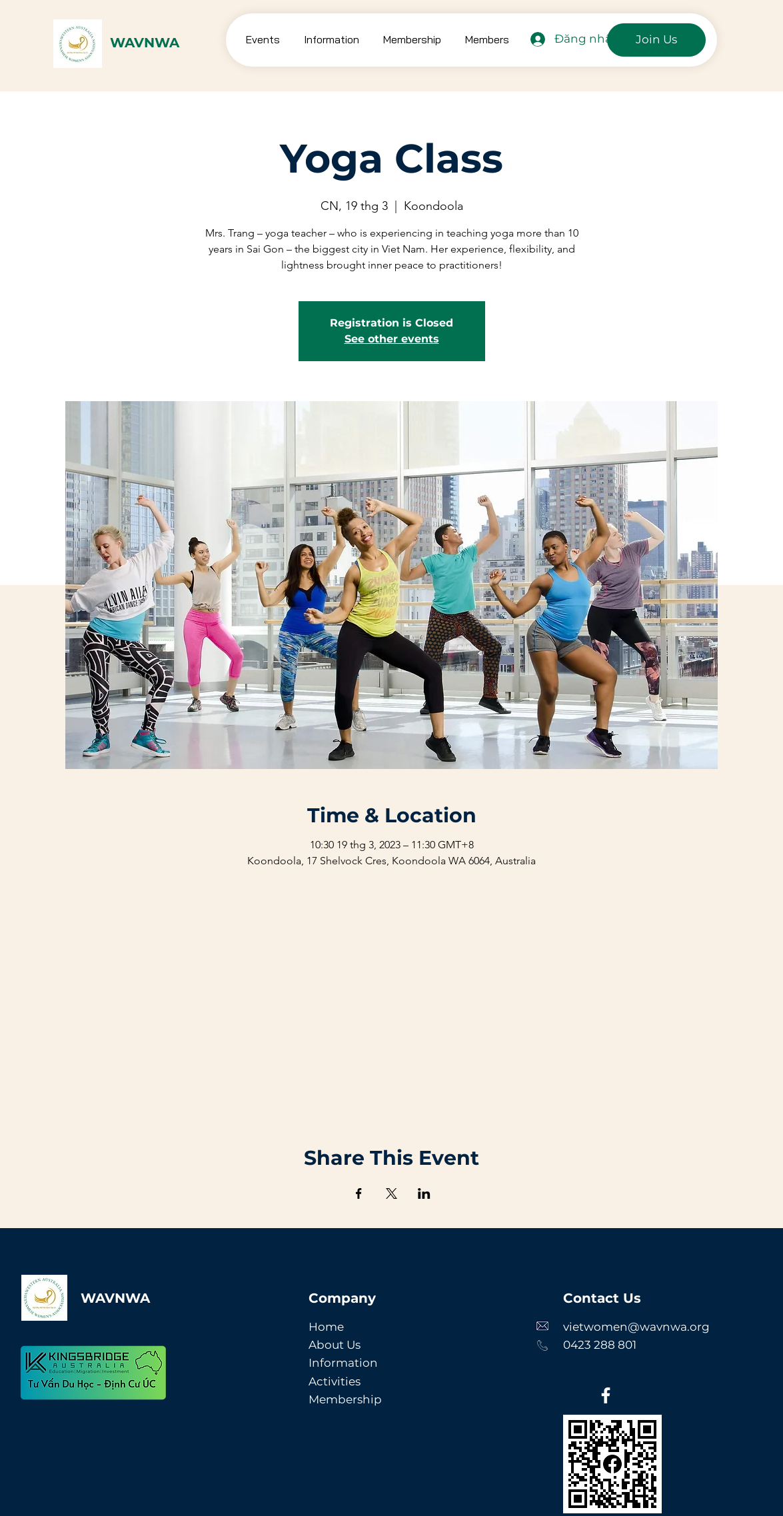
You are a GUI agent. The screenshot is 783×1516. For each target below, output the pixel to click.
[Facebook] (605, 1395)
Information (343, 1362)
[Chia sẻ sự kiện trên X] (391, 1193)
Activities (335, 1381)
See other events (392, 339)
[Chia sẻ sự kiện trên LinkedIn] (424, 1193)
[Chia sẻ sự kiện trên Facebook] (359, 1193)
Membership (345, 1399)
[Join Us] (656, 40)
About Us (335, 1344)
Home (326, 1326)
